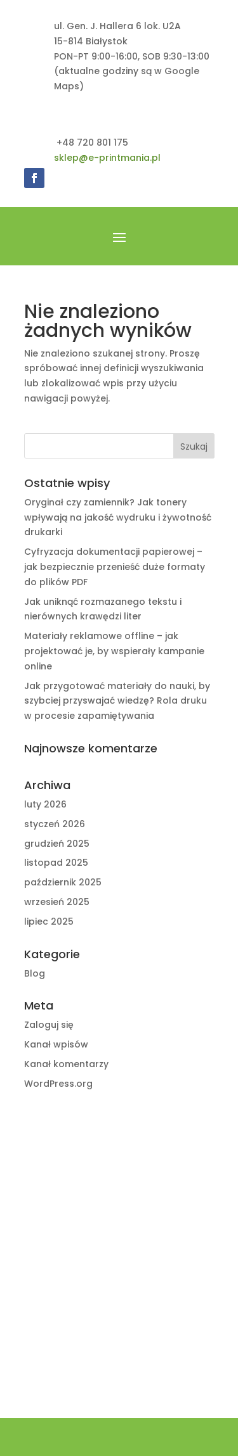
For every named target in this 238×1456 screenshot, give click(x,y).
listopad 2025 (56, 862)
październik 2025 (63, 882)
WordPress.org (58, 1083)
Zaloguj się (49, 1024)
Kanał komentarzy (66, 1064)
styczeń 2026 (54, 824)
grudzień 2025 (56, 843)
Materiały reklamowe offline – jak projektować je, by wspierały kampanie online (114, 651)
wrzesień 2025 (56, 902)
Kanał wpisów (56, 1044)
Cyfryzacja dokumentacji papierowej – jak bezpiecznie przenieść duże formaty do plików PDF (114, 566)
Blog (34, 973)
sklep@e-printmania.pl (107, 157)
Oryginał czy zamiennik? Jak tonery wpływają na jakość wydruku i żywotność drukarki (117, 517)
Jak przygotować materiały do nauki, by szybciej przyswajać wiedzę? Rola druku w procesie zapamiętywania (117, 701)
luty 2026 (45, 804)
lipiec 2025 (49, 921)
